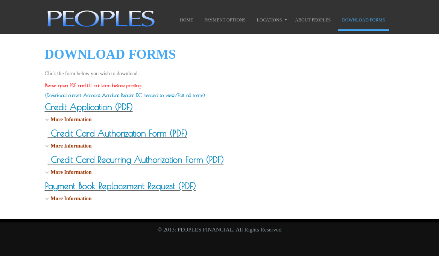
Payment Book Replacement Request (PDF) (120, 186)
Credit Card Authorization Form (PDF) (119, 133)
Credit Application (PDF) (89, 107)
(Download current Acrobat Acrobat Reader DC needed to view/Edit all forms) (125, 95)
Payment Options (224, 20)
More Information (71, 119)
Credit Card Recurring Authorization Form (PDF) (137, 160)
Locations (269, 20)
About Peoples (313, 20)
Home (186, 20)
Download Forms (363, 20)
